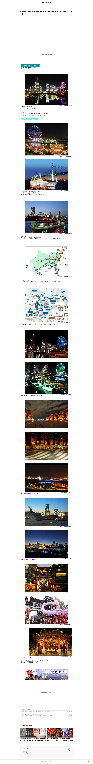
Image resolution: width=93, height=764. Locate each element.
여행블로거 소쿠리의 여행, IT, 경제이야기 (29, 750)
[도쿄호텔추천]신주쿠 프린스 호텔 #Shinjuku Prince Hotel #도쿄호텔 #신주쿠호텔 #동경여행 (36, 711)
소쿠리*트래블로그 (46, 2)
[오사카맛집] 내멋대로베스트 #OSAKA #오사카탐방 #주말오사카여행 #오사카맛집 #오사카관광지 (37, 715)
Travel (22, 709)
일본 (24, 709)
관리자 (51, 761)
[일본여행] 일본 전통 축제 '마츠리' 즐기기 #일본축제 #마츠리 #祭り (32, 714)
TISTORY (46, 761)
